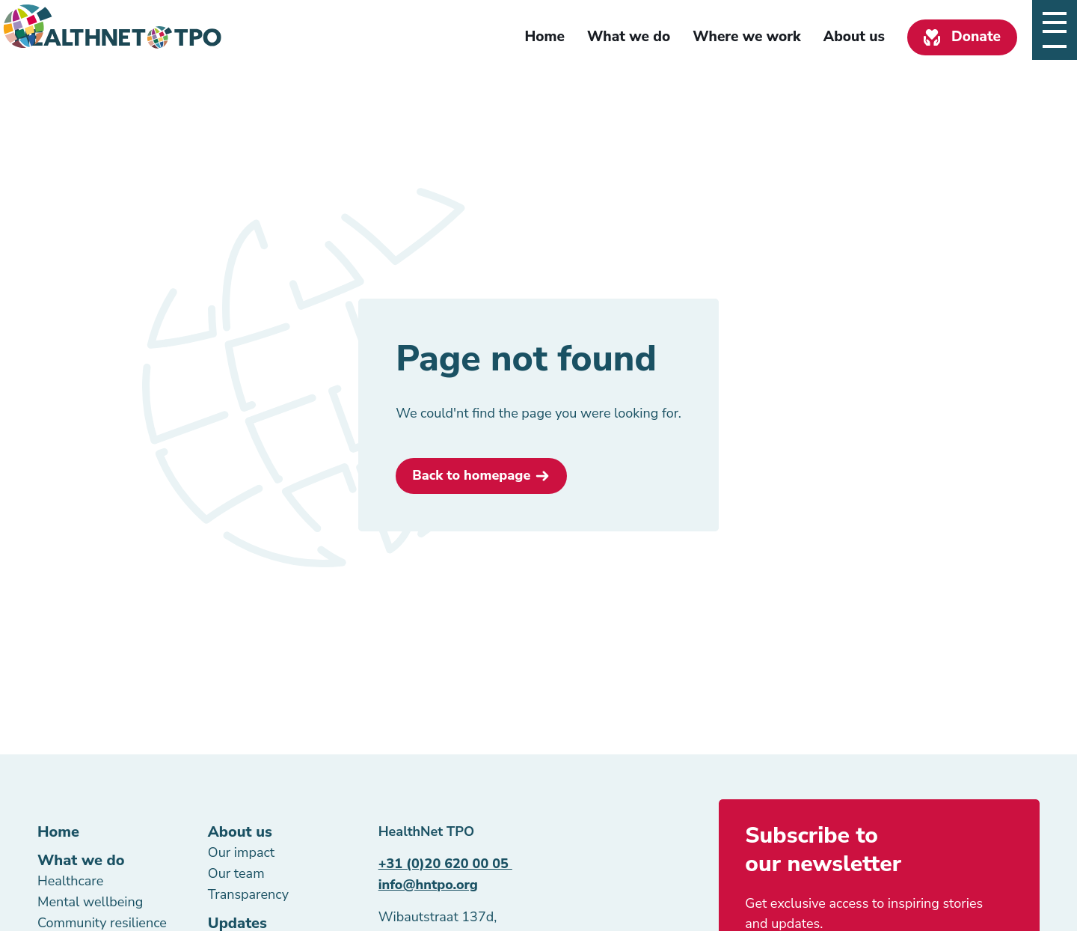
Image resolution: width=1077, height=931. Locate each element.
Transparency (248, 894)
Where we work (747, 36)
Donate (976, 36)
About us (854, 36)
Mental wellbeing (90, 902)
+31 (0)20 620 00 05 (445, 864)
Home (544, 36)
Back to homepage (471, 475)
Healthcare (70, 881)
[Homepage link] (118, 37)
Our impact (241, 852)
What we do (628, 36)
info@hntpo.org (428, 885)
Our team (236, 873)
